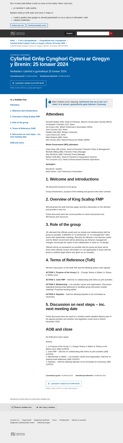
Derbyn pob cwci (18, 25)
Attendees (14, 105)
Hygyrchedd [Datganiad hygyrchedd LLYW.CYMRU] (26, 420)
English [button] (70, 33)
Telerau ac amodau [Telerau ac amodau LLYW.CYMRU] (79, 420)
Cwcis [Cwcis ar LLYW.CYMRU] (54, 420)
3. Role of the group (19, 122)
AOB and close (17, 143)
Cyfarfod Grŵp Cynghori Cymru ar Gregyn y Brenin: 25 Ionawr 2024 (37, 43)
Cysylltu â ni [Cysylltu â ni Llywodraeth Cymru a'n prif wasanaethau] (14, 420)
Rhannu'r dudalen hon (23, 407)
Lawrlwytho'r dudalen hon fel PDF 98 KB (29, 84)
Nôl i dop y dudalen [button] (47, 407)
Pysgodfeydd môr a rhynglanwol (53, 40)
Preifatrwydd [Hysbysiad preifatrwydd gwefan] (64, 420)
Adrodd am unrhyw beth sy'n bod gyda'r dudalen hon (30, 399)
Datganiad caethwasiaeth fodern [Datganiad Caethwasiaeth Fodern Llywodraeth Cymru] (22, 423)
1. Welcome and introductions (24, 111)
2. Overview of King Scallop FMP (25, 117)
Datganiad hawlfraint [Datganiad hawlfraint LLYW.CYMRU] (42, 420)
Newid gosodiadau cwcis (37, 25)
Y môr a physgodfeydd (27, 40)
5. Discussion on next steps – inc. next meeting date (25, 135)
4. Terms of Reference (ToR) (23, 128)
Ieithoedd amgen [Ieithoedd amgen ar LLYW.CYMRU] (43, 423)
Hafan (12, 40)
